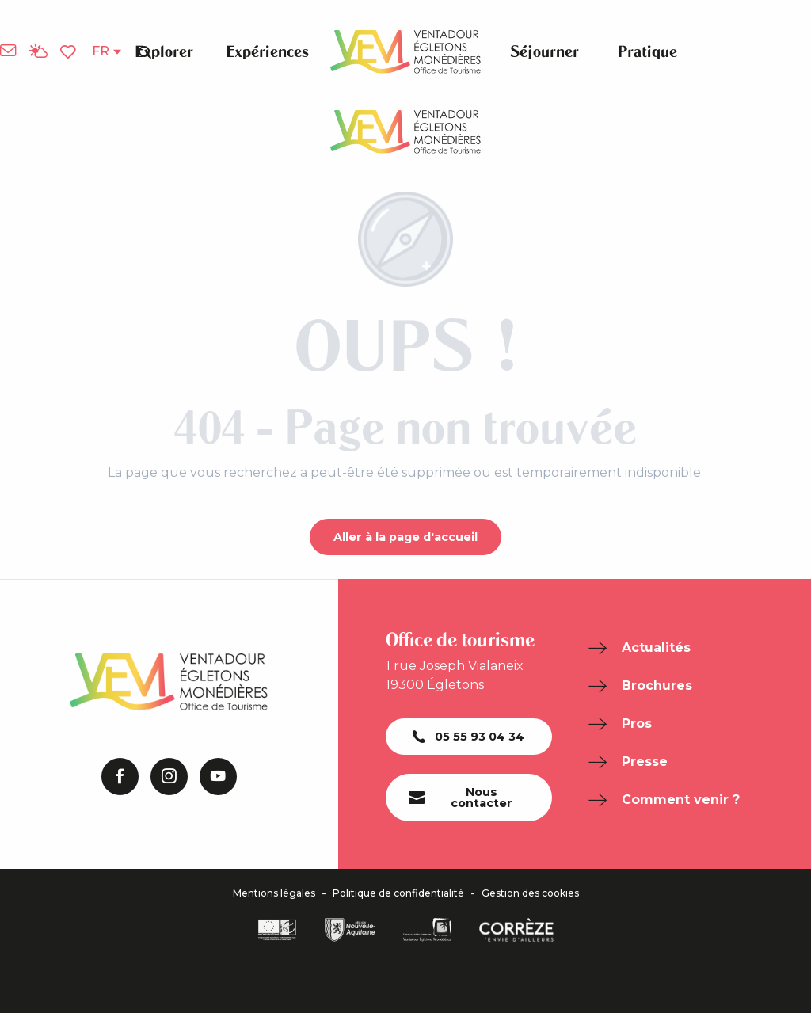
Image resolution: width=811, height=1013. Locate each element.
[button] (145, 51)
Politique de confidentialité (398, 893)
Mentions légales (274, 893)
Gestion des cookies (530, 893)
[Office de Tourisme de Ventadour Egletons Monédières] (405, 132)
